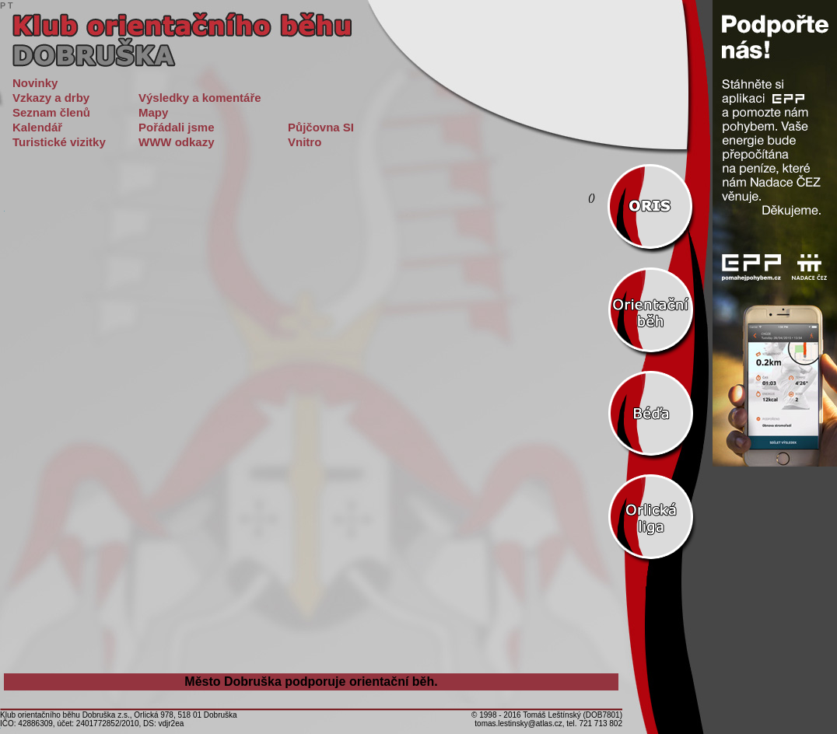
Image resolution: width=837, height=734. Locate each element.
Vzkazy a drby (50, 97)
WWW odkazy (176, 142)
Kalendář (37, 127)
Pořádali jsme (176, 127)
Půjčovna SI (321, 127)
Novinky (35, 82)
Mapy (153, 112)
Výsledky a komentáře (199, 97)
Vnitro (304, 142)
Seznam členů (51, 112)
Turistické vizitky (59, 142)
